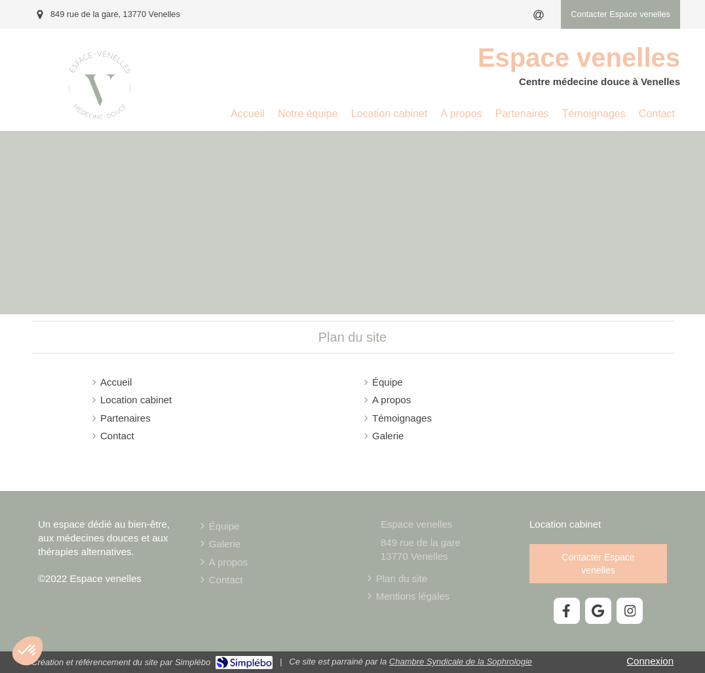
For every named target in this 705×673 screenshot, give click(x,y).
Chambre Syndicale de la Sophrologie (460, 661)
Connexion (650, 660)
